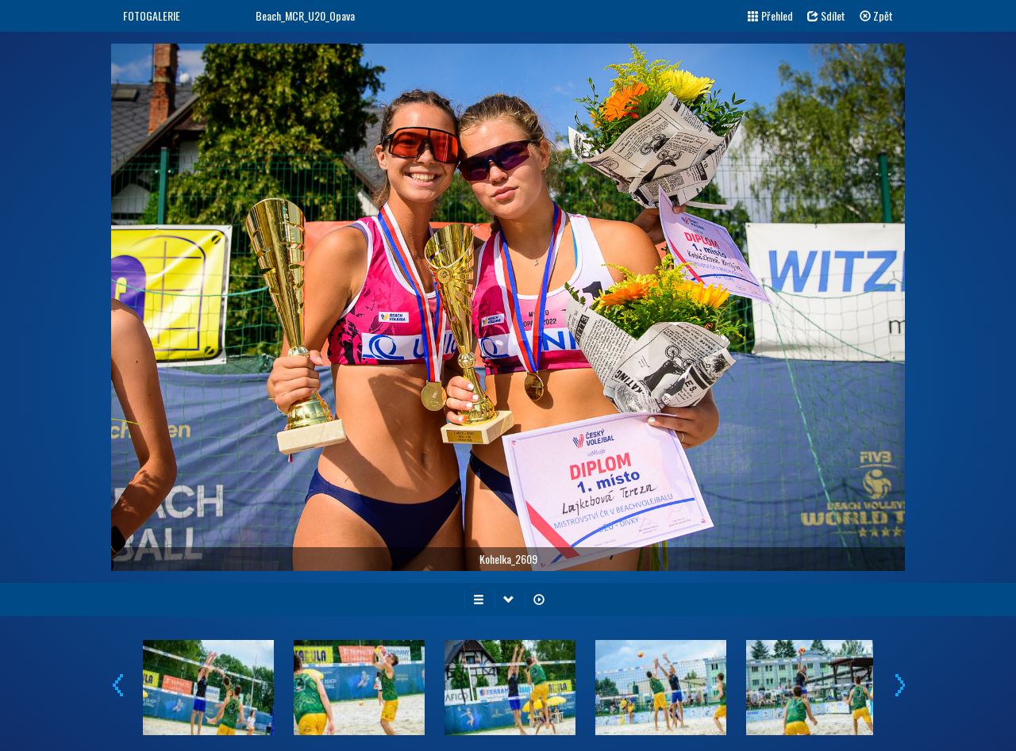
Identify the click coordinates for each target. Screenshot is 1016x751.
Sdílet (826, 15)
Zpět (876, 15)
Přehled (770, 15)
